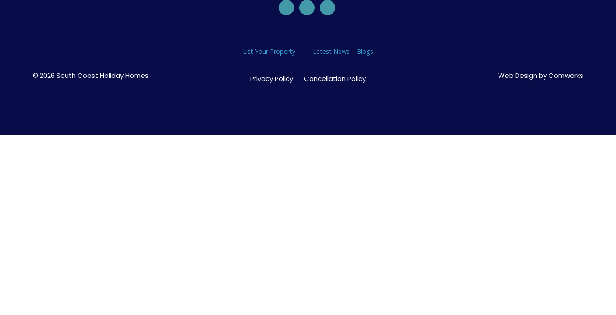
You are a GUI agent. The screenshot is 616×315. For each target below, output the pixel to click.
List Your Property (269, 51)
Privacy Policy (271, 78)
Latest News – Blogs (343, 51)
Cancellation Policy (335, 78)
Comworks (566, 75)
